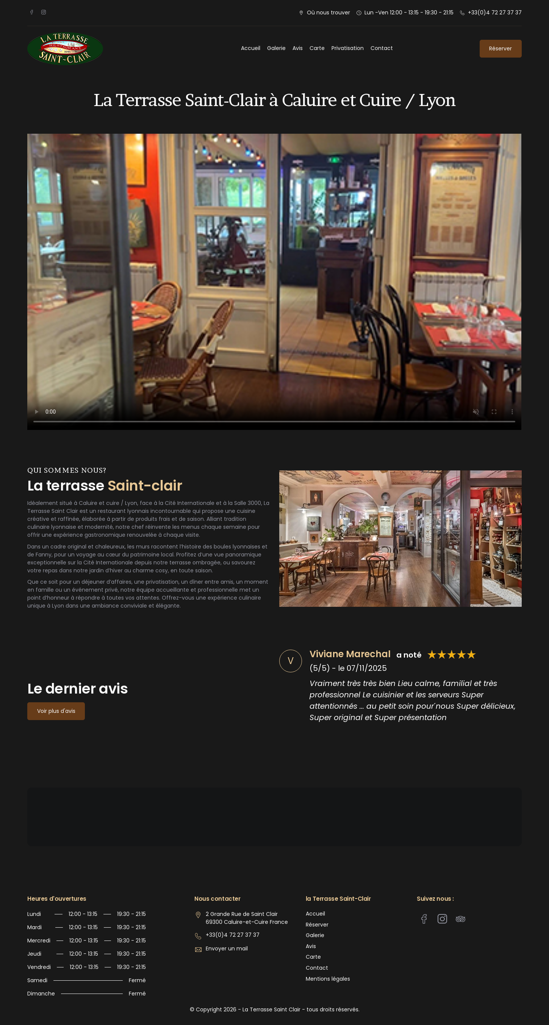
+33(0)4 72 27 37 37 (495, 12)
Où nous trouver (328, 12)
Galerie (276, 48)
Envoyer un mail (227, 948)
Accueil (250, 48)
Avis (297, 48)
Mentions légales (328, 979)
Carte (317, 48)
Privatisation (348, 48)
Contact (382, 48)
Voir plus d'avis (56, 711)
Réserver (500, 48)
